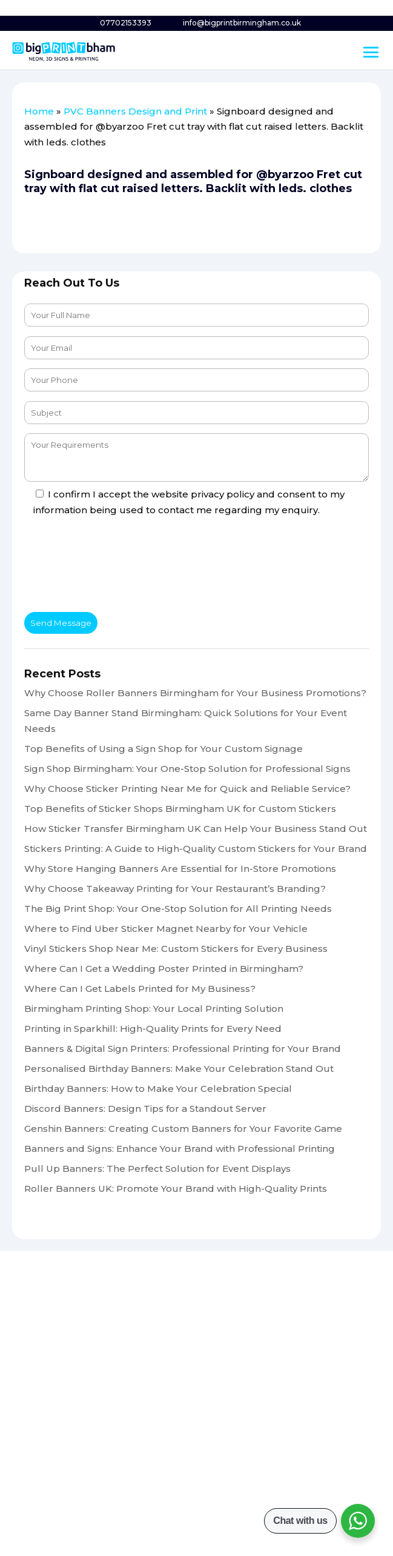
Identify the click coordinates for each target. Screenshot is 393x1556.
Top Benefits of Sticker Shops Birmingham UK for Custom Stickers (180, 808)
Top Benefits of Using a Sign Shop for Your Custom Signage (163, 748)
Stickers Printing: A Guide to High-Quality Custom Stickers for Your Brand (195, 848)
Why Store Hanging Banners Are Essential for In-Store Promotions (180, 868)
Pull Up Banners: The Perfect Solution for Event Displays (157, 1168)
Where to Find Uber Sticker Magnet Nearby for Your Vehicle (166, 928)
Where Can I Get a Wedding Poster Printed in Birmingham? (163, 968)
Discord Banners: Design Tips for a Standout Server (145, 1108)
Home (39, 111)
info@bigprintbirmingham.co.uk (242, 22)
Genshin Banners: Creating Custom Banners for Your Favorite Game (183, 1128)
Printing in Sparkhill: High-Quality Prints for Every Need (153, 1028)
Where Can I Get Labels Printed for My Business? (140, 988)
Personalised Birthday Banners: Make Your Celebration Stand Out (179, 1068)
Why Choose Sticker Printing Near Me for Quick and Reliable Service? (187, 788)
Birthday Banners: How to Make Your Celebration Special (158, 1088)
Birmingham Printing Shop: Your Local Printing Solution (153, 1008)
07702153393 (125, 22)
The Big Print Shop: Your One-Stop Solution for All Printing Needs (178, 908)
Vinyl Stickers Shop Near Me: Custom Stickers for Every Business (176, 948)
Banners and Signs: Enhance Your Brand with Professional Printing (179, 1148)
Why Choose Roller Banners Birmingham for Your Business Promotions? (195, 693)
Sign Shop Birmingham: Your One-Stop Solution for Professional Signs (187, 768)
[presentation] (116, 567)
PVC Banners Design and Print (135, 111)
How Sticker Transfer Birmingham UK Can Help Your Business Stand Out (195, 828)
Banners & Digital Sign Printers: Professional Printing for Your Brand (182, 1048)
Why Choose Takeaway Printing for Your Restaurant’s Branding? (175, 888)
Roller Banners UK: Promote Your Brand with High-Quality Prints (175, 1188)
